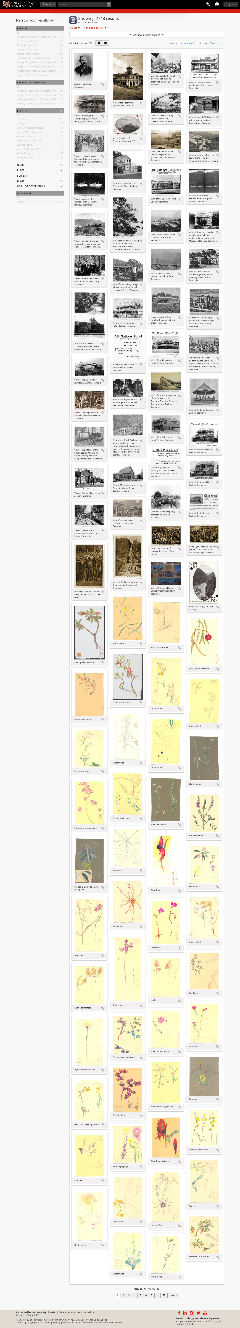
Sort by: (174, 43)
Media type (24, 193)
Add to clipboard (103, 84)
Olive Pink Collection (27, 41)
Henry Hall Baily (25, 158)
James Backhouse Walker (30, 149)
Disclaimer (44, 1322)
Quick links (216, 4)
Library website (67, 1312)
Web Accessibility (72, 1322)
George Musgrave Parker (30, 132)
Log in (229, 4)
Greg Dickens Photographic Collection (36, 67)
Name (20, 164)
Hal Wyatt (22, 124)
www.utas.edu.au (86, 1312)
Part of (22, 28)
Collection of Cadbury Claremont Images (38, 37)
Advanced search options (146, 34)
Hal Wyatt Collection (27, 50)
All (18, 33)
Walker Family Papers (28, 54)
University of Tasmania (29, 141)
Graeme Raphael (25, 145)
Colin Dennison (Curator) (30, 128)
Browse (47, 4)
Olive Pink (22, 119)
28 (164, 1295)
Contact (20, 1322)
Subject (22, 175)
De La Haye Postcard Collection (33, 58)
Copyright (32, 1322)
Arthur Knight (24, 154)
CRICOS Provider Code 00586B (91, 1319)
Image (20, 202)
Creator (22, 110)
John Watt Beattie (26, 137)
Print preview (78, 43)
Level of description (31, 185)
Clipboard (208, 4)
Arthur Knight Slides (27, 45)
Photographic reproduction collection (36, 71)
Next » (173, 1295)
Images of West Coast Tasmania (33, 75)
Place (20, 169)
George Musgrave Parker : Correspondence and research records (51, 63)
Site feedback (90, 1322)
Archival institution (31, 82)
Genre (21, 180)
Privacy (56, 1322)
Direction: (204, 43)
